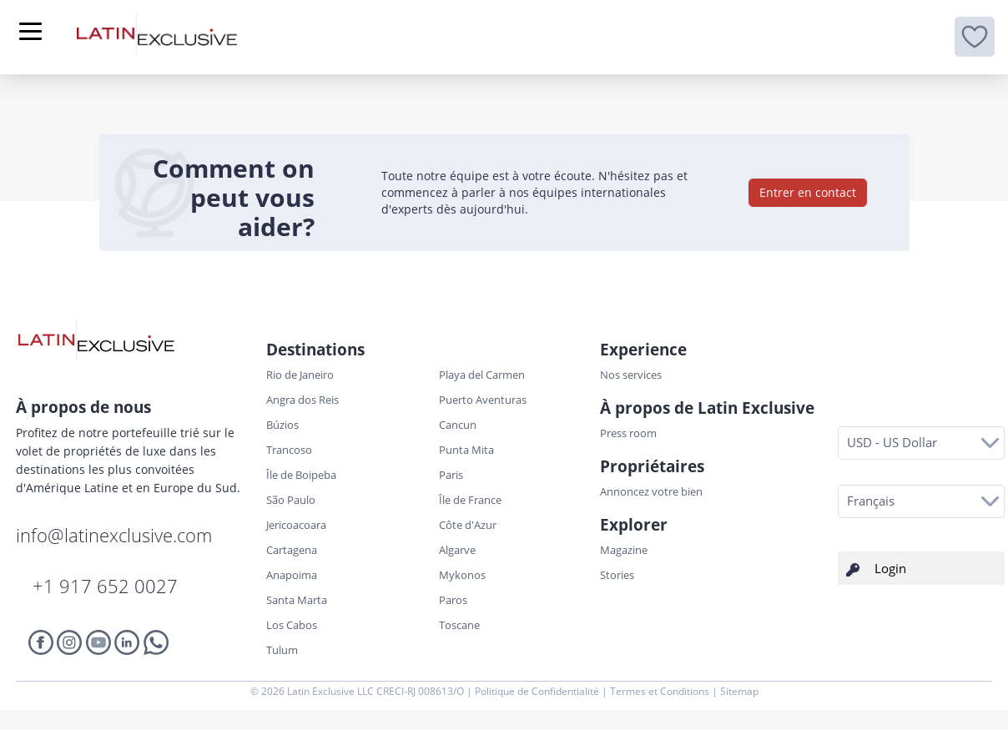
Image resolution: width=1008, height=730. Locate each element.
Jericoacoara (296, 524)
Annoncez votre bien (651, 491)
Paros (453, 599)
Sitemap (739, 691)
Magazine (624, 549)
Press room (628, 433)
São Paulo (290, 499)
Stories (617, 574)
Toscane (459, 624)
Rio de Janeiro (300, 374)
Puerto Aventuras (483, 399)
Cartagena (291, 549)
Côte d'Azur (467, 524)
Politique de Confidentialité (538, 691)
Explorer (634, 525)
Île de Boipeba (301, 474)
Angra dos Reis (302, 399)
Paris (451, 474)
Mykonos (462, 574)
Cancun (457, 424)
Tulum (282, 649)
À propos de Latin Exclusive (707, 408)
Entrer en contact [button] (807, 192)
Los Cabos (291, 624)
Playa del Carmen (482, 374)
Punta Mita (466, 449)
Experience (643, 349)
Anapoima (291, 574)
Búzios (282, 424)
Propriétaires (652, 466)
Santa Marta (296, 599)
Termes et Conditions (661, 691)
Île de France (470, 499)
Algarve (457, 549)
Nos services (631, 374)
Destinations (315, 349)
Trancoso (289, 449)
